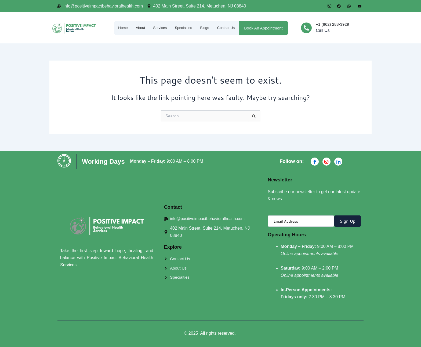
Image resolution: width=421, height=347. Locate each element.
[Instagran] (326, 162)
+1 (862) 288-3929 (332, 24)
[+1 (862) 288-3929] (306, 28)
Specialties (184, 27)
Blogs (207, 27)
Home (118, 27)
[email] (301, 221)
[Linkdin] (338, 162)
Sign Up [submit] (347, 221)
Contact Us (230, 27)
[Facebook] (315, 162)
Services (158, 27)
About (137, 27)
